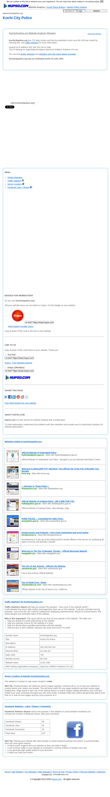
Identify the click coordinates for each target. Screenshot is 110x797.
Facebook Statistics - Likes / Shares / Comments (28, 706)
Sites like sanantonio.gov (50, 568)
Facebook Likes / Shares (19, 187)
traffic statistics (32, 43)
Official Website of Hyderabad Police (39, 452)
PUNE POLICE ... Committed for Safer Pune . (43, 519)
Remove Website (87, 772)
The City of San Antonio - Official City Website (43, 566)
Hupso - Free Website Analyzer (18, 363)
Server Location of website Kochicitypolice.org (27, 676)
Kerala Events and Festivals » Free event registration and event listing (55, 532)
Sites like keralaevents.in (50, 535)
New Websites (44, 772)
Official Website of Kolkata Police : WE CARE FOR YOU (48, 501)
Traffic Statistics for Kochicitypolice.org (24, 602)
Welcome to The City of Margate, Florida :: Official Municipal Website (54, 551)
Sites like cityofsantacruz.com (57, 585)
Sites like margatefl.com (48, 553)
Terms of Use (58, 772)
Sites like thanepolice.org (50, 488)
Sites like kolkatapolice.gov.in (56, 503)
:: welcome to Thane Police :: (35, 486)
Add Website (17, 772)
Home (7, 772)
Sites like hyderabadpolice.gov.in (61, 455)
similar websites (27, 54)
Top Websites (30, 772)
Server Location (15, 184)
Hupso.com (56, 779)
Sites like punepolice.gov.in (53, 521)
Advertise (101, 772)
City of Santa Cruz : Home (34, 582)
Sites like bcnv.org (40, 473)
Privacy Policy (72, 772)
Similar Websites (14, 177)
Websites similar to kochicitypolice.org (23, 441)
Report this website (94, 34)
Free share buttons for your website (20, 403)
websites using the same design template (57, 54)
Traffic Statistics (15, 181)
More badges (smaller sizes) (20, 326)
